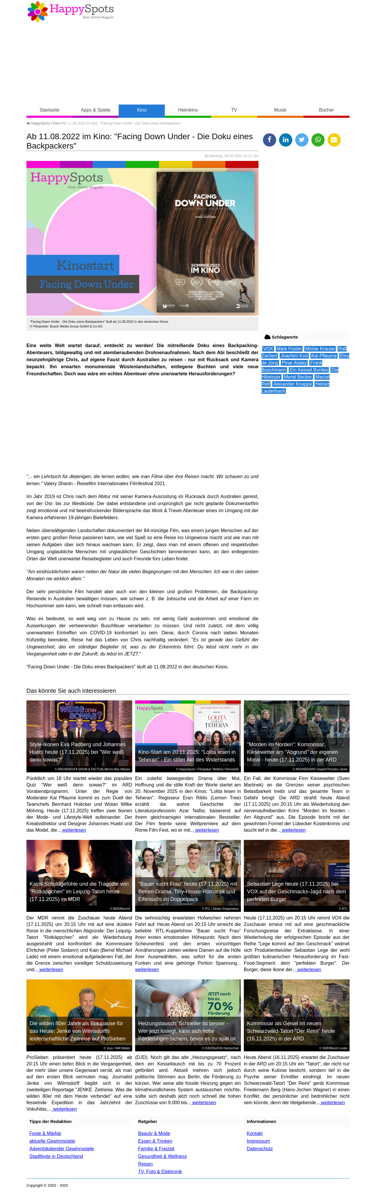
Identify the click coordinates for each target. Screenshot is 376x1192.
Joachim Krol (294, 355)
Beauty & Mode (154, 1133)
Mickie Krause (320, 348)
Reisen (145, 1163)
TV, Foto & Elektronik (160, 1171)
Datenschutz (260, 1148)
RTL (207, 908)
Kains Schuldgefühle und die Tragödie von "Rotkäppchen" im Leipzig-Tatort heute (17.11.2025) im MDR (79, 891)
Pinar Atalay (294, 362)
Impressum (258, 1141)
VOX (268, 348)
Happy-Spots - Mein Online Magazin (70, 11)
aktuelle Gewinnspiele (52, 1141)
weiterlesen (73, 830)
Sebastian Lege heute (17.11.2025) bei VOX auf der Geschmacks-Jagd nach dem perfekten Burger (296, 891)
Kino (142, 109)
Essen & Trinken (155, 1141)
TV (234, 109)
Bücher (326, 109)
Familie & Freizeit (156, 1148)
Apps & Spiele (95, 109)
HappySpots (38, 123)
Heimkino (188, 109)
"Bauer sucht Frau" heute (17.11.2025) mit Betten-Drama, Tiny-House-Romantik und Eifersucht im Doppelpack (187, 891)
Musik (280, 109)
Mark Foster (289, 348)
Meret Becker (298, 376)
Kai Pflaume (324, 355)
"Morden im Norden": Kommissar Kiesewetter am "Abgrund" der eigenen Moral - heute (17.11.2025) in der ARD (292, 752)
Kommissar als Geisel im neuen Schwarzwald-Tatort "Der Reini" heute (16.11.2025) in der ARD (291, 1031)
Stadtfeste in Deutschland (56, 1156)
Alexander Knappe (292, 383)
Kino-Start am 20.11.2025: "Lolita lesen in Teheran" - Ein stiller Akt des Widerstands (187, 756)
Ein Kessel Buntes (309, 369)
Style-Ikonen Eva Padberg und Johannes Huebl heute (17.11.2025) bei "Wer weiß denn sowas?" (78, 752)
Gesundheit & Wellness (162, 1156)
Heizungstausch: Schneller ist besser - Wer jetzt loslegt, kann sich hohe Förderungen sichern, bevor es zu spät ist (187, 1031)
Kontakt (255, 1133)
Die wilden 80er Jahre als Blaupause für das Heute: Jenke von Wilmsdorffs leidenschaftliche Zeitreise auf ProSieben (77, 1031)
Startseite (50, 109)
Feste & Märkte (45, 1133)
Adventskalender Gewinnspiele (61, 1148)
